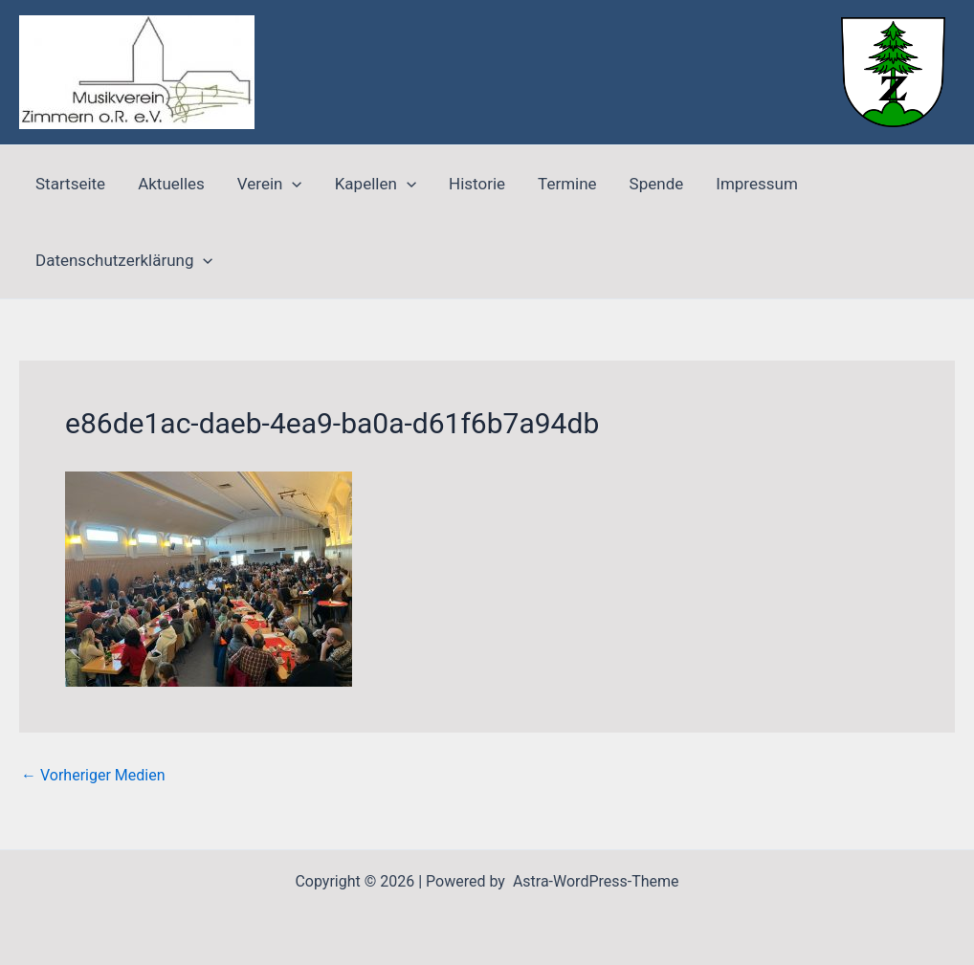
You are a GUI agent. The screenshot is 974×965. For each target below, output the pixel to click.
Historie (477, 183)
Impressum (757, 183)
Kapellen (375, 183)
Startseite (70, 183)
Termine (567, 183)
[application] (291, 183)
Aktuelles (171, 183)
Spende (657, 183)
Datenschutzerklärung (124, 260)
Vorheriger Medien (93, 775)
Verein (269, 183)
